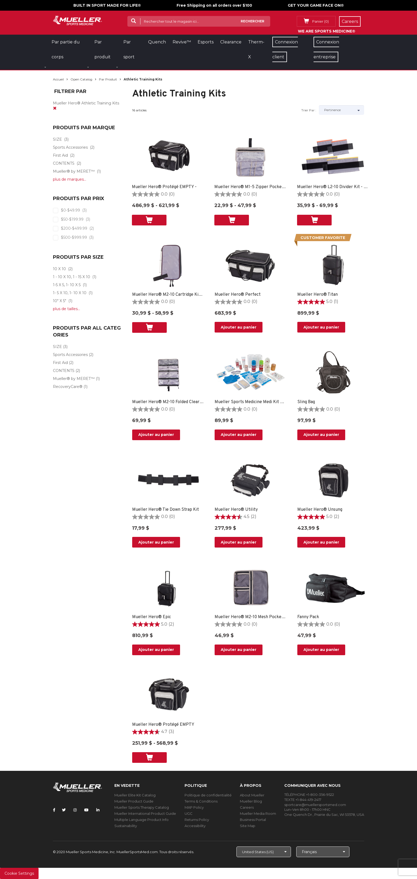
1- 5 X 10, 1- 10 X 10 (69, 292)
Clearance (230, 41)
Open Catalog (81, 79)
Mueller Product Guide (133, 801)
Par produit (108, 79)
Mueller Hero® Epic (151, 617)
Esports (206, 41)
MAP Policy (194, 807)
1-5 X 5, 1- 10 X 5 (67, 284)
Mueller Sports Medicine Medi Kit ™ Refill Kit (251, 402)
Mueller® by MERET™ (74, 171)
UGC (189, 813)
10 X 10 (59, 268)
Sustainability (125, 826)
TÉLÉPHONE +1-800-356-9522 (309, 794)
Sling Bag (306, 402)
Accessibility (195, 826)
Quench (157, 41)
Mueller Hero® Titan (317, 294)
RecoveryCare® (67, 386)
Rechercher (252, 21)
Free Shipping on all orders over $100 (214, 5)
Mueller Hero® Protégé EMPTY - (164, 187)
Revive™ (182, 41)
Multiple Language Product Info (141, 819)
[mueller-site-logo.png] (77, 20)
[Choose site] (263, 851)
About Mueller (252, 795)
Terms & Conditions (201, 801)
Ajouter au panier (238, 327)
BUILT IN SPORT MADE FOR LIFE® (107, 5)
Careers (247, 807)
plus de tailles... (66, 308)
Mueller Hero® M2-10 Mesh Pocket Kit (251, 617)
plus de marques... (69, 179)
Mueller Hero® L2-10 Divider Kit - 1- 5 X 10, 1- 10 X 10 (333, 187)
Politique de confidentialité (208, 795)
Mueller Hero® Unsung (319, 509)
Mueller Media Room (258, 813)
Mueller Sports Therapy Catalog (141, 807)
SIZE (57, 139)
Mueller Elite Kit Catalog (135, 795)
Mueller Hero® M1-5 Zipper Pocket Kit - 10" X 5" (250, 187)
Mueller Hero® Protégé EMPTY (163, 724)
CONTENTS (63, 163)
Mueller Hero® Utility (236, 509)
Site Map (247, 826)
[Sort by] (341, 110)
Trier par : (308, 110)
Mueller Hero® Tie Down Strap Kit (165, 509)
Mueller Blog (251, 801)
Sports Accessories (70, 147)
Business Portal (253, 819)
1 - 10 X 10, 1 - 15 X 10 (71, 276)
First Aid (60, 155)
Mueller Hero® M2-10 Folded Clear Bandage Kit (168, 402)
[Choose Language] (322, 851)
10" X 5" (59, 300)
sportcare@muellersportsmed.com (315, 805)
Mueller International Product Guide (145, 813)
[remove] (55, 108)
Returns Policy (197, 819)
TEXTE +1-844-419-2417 (302, 799)
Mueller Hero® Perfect (238, 294)
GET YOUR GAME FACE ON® (316, 5)
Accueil (58, 79)
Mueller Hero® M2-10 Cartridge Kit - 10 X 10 (168, 294)
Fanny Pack (308, 617)
